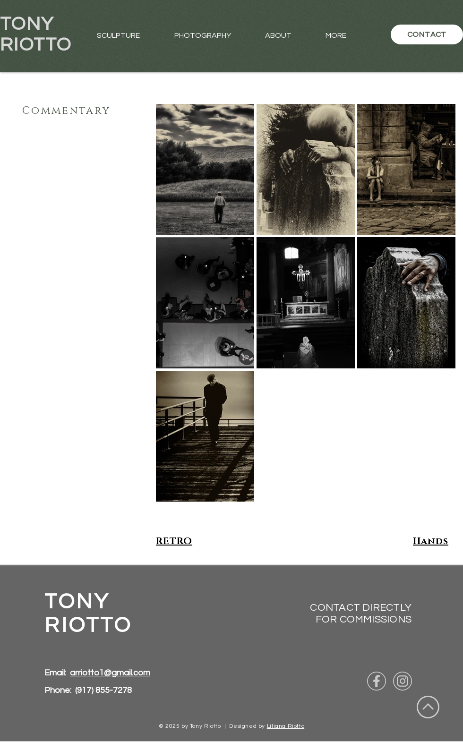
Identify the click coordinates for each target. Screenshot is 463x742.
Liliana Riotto (285, 726)
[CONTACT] (427, 34)
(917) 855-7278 (103, 690)
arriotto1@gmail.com (110, 672)
